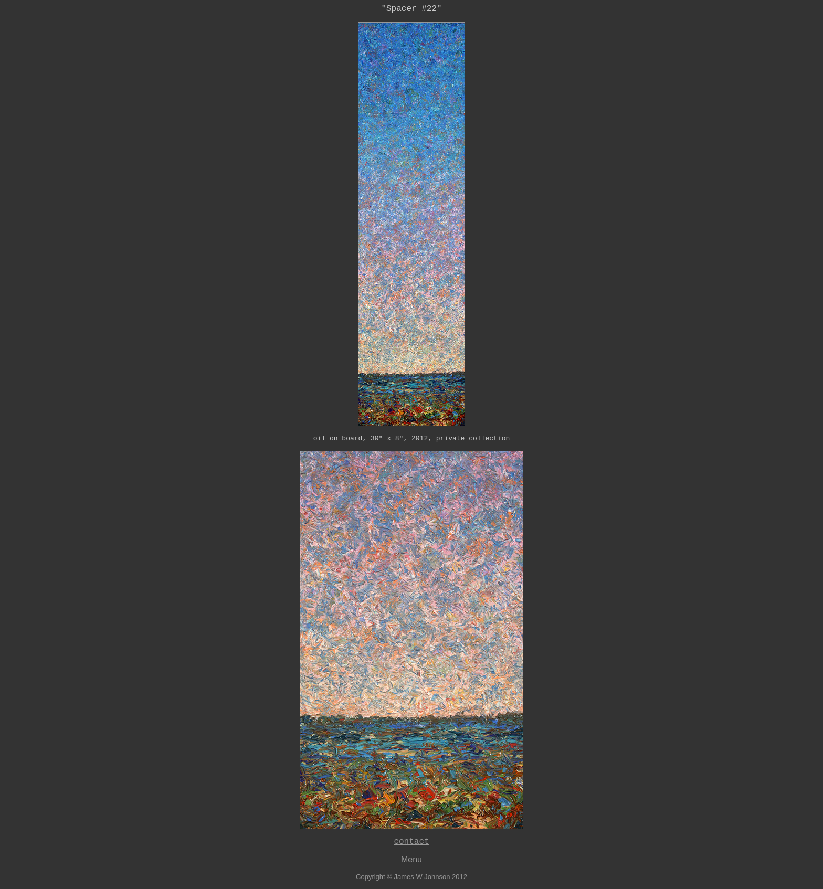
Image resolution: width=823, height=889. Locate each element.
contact (411, 841)
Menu (411, 859)
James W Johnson (422, 877)
